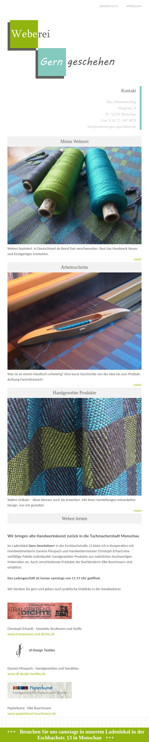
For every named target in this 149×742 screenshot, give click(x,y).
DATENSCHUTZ (108, 6)
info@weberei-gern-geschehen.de (111, 127)
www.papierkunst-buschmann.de (31, 713)
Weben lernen (74, 518)
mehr (138, 259)
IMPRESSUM (134, 6)
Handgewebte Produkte (74, 392)
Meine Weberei (74, 141)
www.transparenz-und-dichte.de (31, 634)
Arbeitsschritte (74, 267)
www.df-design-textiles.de (26, 674)
